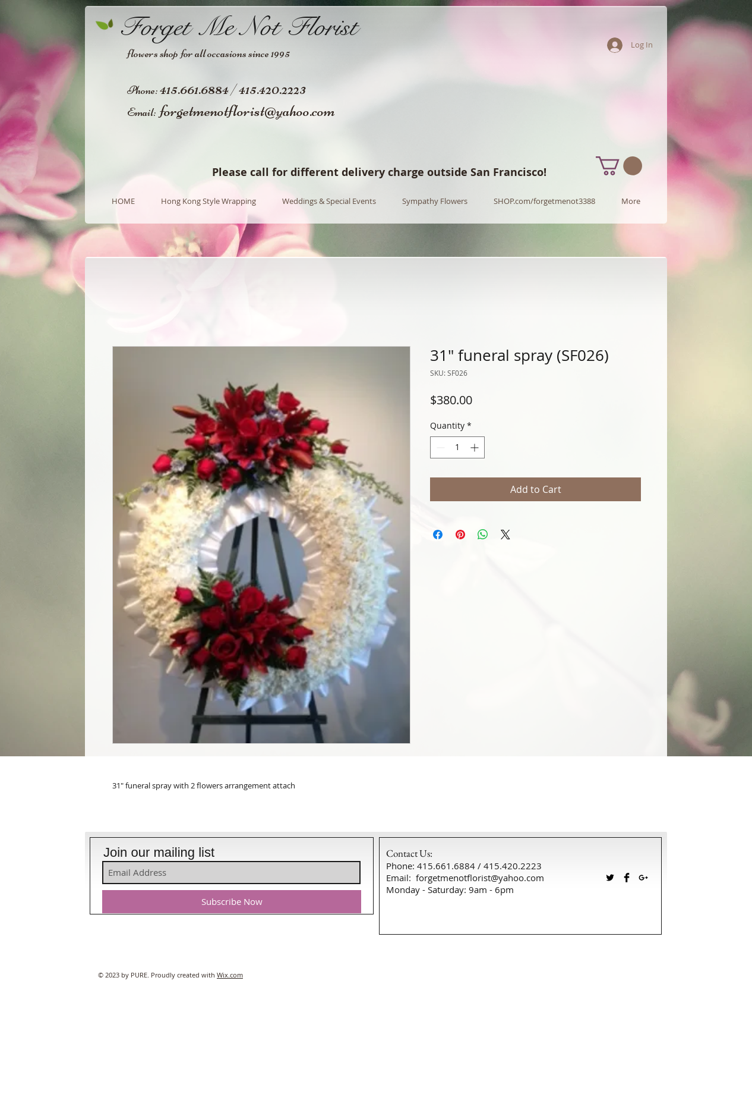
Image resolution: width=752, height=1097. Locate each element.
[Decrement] (439, 447)
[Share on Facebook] (438, 534)
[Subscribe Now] (231, 901)
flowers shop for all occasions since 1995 (208, 53)
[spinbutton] (457, 447)
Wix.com (230, 974)
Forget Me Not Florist (238, 26)
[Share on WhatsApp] (483, 534)
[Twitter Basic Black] (610, 877)
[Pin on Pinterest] (460, 534)
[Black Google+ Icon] (643, 877)
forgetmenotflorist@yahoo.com (247, 110)
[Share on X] (505, 534)
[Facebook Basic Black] (626, 877)
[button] (619, 165)
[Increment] (475, 447)
